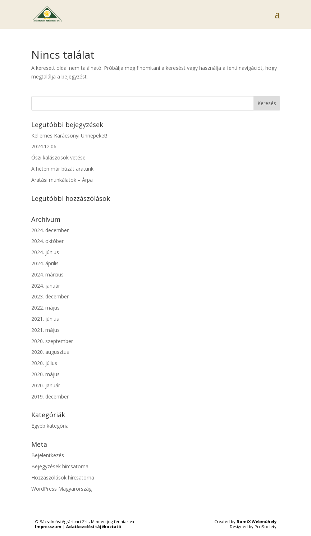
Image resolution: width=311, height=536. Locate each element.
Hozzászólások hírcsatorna (62, 477)
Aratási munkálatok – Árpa (62, 179)
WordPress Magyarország (61, 488)
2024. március (47, 274)
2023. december (50, 296)
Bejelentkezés (47, 455)
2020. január (45, 385)
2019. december (50, 396)
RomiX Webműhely (256, 521)
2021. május (45, 329)
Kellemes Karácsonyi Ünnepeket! (69, 135)
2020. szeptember (52, 341)
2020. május (45, 374)
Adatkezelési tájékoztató (93, 526)
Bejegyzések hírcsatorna (59, 466)
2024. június (45, 252)
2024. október (47, 241)
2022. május (45, 307)
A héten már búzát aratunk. (63, 168)
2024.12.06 (43, 146)
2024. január (45, 285)
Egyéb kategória (50, 425)
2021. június (45, 318)
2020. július (44, 363)
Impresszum (48, 526)
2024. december (50, 230)
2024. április (45, 263)
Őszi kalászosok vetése (58, 157)
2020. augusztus (50, 351)
